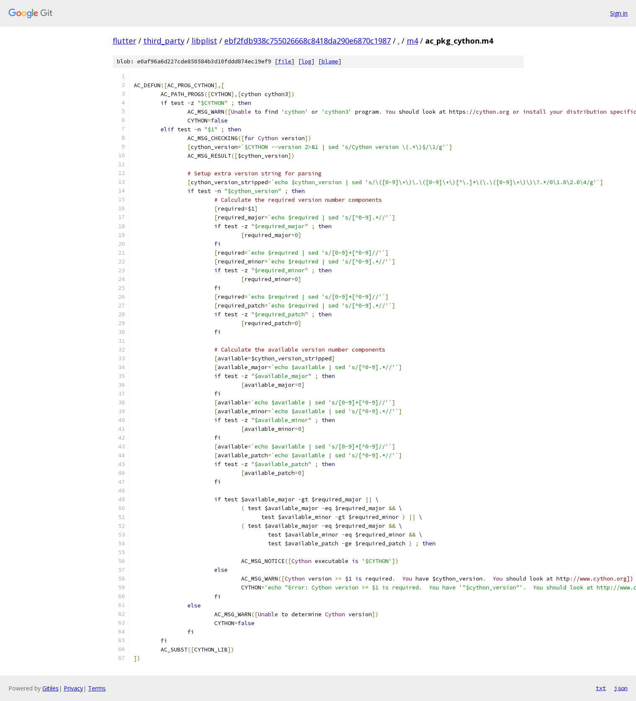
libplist (204, 41)
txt (601, 688)
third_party (163, 41)
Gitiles (50, 688)
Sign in (619, 13)
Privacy (73, 688)
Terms (97, 688)
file (284, 61)
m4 (412, 41)
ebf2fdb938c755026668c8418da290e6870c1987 (307, 41)
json (621, 688)
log (306, 61)
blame (330, 61)
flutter (124, 41)
